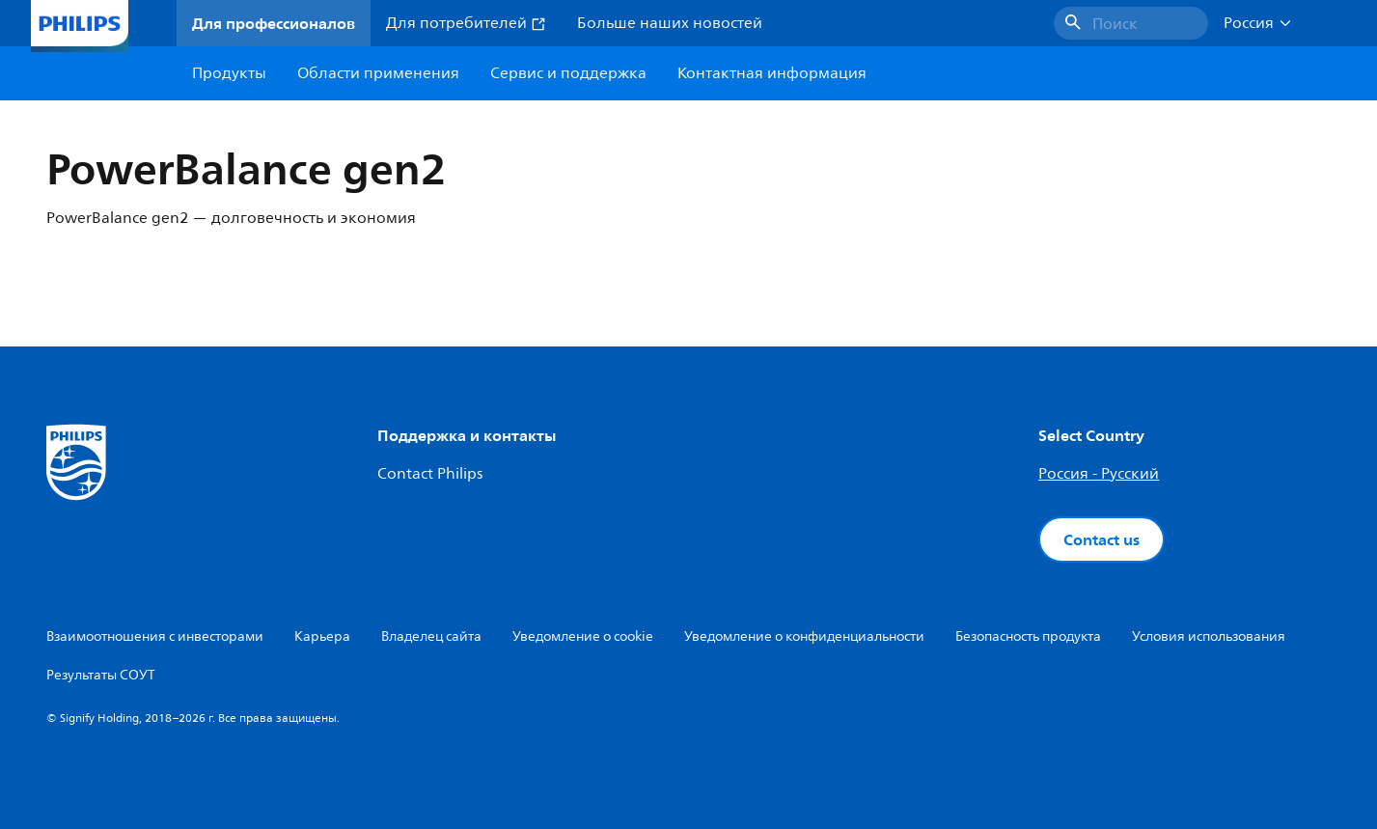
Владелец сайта (431, 636)
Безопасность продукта (1028, 636)
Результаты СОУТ (100, 675)
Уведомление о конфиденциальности (804, 636)
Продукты (229, 73)
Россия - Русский (1098, 473)
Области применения (378, 73)
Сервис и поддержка (568, 73)
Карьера (322, 636)
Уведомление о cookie (582, 636)
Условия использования (1208, 636)
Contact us (1101, 539)
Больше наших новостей (669, 23)
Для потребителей (466, 23)
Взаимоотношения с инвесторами (154, 636)
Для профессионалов (273, 23)
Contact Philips (429, 473)
